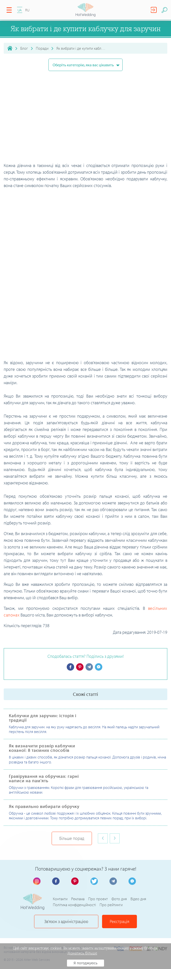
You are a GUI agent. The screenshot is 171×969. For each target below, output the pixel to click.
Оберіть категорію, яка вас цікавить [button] (84, 64)
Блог (24, 48)
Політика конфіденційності (74, 904)
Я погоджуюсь (86, 963)
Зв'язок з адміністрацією (66, 921)
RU (27, 10)
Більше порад (71, 838)
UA (20, 10)
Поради (42, 48)
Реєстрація (119, 921)
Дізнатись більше (82, 953)
